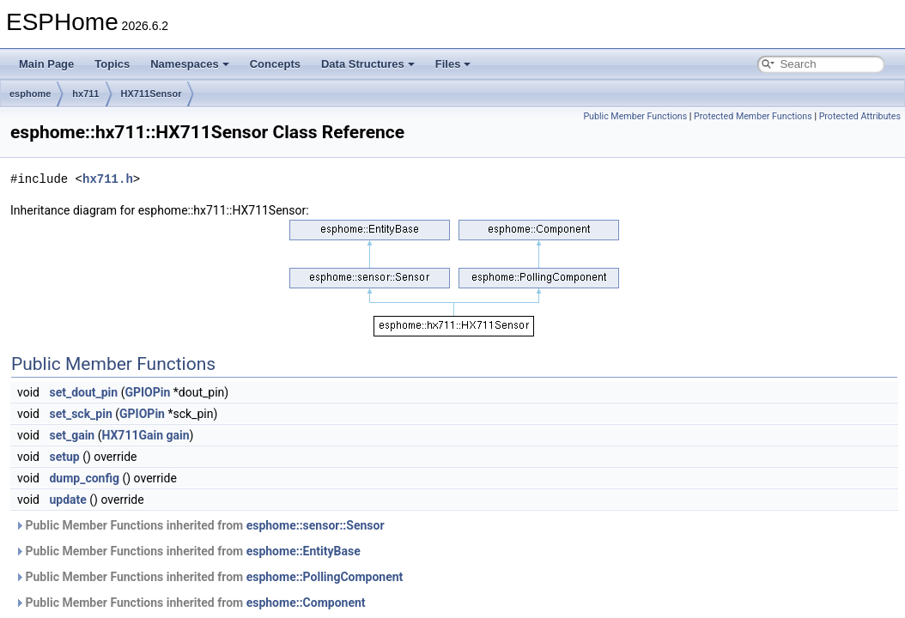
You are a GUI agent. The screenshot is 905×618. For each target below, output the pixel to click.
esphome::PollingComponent (325, 577)
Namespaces (189, 64)
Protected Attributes (860, 116)
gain (178, 435)
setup (64, 457)
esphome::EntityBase (303, 551)
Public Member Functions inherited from (200, 525)
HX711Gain (132, 435)
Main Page (46, 64)
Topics (112, 64)
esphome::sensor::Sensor (315, 525)
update (67, 499)
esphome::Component (306, 602)
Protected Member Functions (753, 116)
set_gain (71, 435)
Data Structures (368, 64)
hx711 (85, 93)
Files (453, 64)
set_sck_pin (80, 414)
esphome (30, 93)
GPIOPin (147, 392)
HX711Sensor (151, 93)
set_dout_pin (83, 392)
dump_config (84, 478)
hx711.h (107, 179)
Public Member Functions (635, 116)
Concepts (275, 64)
